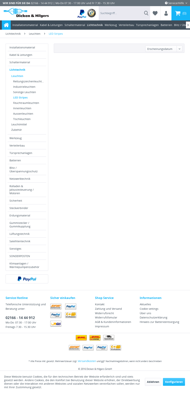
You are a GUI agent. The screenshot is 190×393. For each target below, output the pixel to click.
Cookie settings (149, 308)
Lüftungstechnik (19, 234)
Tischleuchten (22, 119)
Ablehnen (153, 382)
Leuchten (17, 76)
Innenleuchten (22, 108)
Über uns (145, 313)
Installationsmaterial (22, 47)
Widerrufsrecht (104, 313)
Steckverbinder (18, 208)
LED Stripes (20, 97)
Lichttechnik (17, 69)
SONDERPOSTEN (19, 256)
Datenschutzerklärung (153, 317)
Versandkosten (87, 361)
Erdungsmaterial (19, 215)
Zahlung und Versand (108, 308)
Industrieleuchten (24, 86)
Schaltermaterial (19, 62)
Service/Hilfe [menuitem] (175, 3)
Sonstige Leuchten (24, 92)
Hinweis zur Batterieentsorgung (159, 322)
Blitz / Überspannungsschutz (23, 169)
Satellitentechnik (19, 241)
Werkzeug (15, 138)
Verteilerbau (17, 145)
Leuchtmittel (19, 124)
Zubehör (16, 129)
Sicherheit (15, 200)
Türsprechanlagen (20, 153)
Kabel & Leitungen (20, 55)
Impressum (102, 326)
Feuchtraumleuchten (26, 103)
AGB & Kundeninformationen (113, 322)
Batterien (15, 160)
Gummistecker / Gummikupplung (19, 224)
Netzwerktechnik (19, 178)
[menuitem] (87, 13)
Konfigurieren (174, 382)
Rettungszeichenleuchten (29, 81)
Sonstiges (15, 248)
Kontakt (99, 304)
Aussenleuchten (23, 113)
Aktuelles (145, 304)
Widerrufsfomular (106, 317)
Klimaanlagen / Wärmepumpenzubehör (24, 265)
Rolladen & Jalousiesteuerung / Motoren (21, 189)
